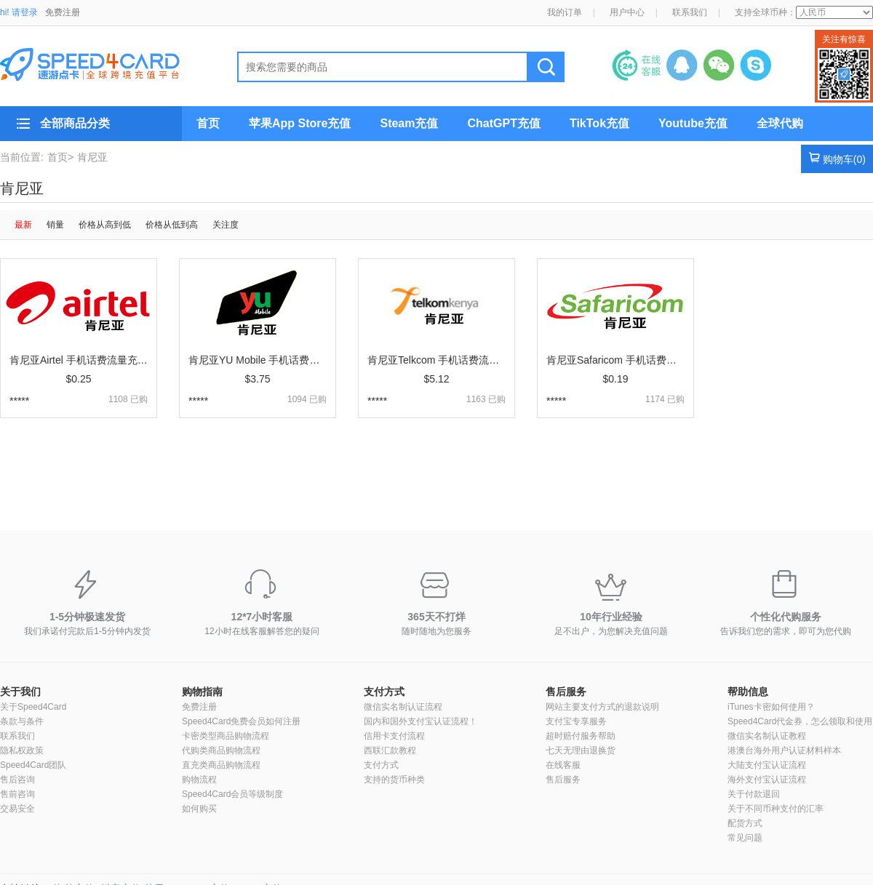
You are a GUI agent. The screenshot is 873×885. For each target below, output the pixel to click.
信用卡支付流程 (394, 736)
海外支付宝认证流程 (767, 779)
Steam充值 (409, 123)
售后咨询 (17, 779)
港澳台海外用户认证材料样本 (784, 750)
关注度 (225, 225)
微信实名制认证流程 (403, 707)
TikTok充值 (599, 123)
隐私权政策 (22, 750)
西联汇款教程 (390, 750)
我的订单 (564, 12)
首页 (208, 123)
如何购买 (199, 809)
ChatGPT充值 (503, 123)
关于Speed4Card (33, 707)
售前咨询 (17, 794)
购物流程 (199, 779)
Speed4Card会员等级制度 (232, 794)
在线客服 (563, 765)
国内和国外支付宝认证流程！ (420, 721)
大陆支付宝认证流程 (767, 765)
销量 (55, 225)
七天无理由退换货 (580, 750)
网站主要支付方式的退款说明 (602, 707)
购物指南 (202, 691)
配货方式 (745, 823)
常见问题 (745, 838)
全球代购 (780, 123)
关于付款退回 (754, 794)
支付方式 (384, 691)
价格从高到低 (105, 225)
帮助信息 (748, 691)
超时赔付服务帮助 (580, 736)
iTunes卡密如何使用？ (771, 707)
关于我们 (20, 691)
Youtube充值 (693, 123)
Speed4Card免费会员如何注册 (241, 721)
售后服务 (566, 691)
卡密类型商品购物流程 (225, 736)
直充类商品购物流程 (221, 765)
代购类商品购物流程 (221, 750)
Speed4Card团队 (33, 765)
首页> (60, 157)
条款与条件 (22, 721)
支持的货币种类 (394, 779)
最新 (23, 225)
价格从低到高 (172, 225)
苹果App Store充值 (300, 123)
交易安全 (17, 809)
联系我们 (689, 12)
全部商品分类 (75, 123)
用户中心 (627, 12)
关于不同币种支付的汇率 (776, 809)
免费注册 (62, 12)
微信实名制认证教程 (767, 736)
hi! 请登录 (19, 12)
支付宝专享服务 (576, 721)
